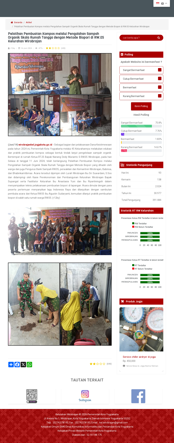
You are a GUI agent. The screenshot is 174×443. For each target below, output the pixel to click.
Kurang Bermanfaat (133, 96)
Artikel (29, 22)
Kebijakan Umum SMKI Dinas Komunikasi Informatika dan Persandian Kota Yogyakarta (87, 426)
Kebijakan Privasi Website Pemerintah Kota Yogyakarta (87, 430)
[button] (122, 339)
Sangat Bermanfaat (134, 70)
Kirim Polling (141, 106)
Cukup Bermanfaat (133, 78)
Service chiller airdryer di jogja (139, 356)
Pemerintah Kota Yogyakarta (103, 414)
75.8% (158, 122)
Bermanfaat (129, 87)
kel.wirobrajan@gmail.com (113, 422)
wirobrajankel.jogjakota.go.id (35, 144)
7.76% (158, 131)
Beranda (16, 22)
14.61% (158, 147)
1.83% (158, 139)
